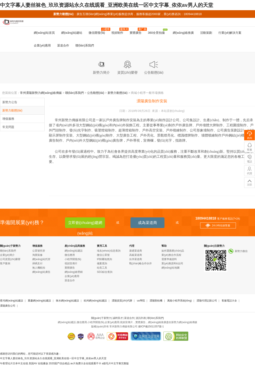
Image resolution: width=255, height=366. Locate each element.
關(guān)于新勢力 (10, 245)
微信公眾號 (103, 254)
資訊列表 (141, 318)
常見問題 (8, 127)
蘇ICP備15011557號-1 (151, 326)
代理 (131, 245)
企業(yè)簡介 (7, 254)
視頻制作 (118, 31)
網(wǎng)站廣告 (41, 271)
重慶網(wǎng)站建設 (39, 300)
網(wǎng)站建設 (74, 250)
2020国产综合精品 (59, 363)
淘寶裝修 (37, 254)
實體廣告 (137, 31)
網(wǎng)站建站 (71, 32)
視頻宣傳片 (71, 263)
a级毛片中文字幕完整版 (115, 363)
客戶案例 (5, 263)
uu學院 (141, 300)
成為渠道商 (147, 223)
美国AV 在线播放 (38, 363)
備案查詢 (102, 263)
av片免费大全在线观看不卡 (85, 363)
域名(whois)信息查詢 (108, 250)
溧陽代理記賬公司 (207, 300)
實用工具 (102, 245)
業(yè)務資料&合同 (172, 263)
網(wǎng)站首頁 (44, 32)
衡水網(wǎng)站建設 (67, 300)
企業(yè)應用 (42, 45)
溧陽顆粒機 (156, 300)
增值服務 (8, 118)
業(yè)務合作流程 (171, 254)
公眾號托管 (38, 250)
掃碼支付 (37, 263)
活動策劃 (206, 32)
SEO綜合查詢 (104, 271)
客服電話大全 (229, 300)
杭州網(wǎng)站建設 (95, 300)
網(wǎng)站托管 (41, 259)
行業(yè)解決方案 (229, 32)
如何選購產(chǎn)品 (173, 250)
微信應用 (70, 254)
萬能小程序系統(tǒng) (179, 300)
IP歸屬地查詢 (104, 259)
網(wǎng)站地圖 (171, 267)
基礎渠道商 (135, 250)
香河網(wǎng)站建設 (11, 300)
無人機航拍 (38, 267)
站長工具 (102, 267)
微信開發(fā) (98, 31)
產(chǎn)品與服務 (75, 245)
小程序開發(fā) (73, 259)
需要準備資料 (169, 259)
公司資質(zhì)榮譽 (10, 259)
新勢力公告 (9, 102)
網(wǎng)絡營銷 (74, 271)
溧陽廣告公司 (7, 305)
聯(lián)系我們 (84, 45)
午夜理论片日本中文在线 (14, 363)
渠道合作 (63, 45)
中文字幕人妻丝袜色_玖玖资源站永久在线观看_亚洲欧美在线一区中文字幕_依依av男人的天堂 (106, 5)
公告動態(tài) (95, 92)
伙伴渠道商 (135, 259)
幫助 (164, 245)
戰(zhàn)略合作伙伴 (140, 263)
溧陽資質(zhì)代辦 (122, 300)
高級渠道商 (135, 254)
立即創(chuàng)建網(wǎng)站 (85, 224)
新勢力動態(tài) (118, 92)
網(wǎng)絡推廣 (182, 32)
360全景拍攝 (157, 31)
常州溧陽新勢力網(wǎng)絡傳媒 (41, 92)
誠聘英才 (118, 318)
